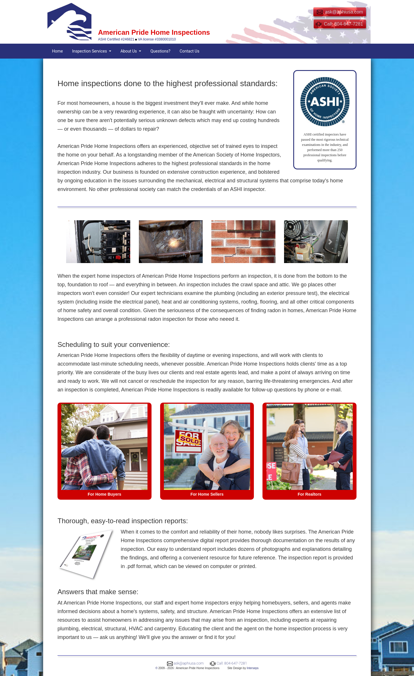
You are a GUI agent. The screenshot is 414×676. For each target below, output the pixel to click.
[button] (84, 241)
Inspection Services (90, 51)
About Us (129, 51)
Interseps (252, 668)
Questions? (160, 51)
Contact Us (190, 51)
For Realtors (309, 494)
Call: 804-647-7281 (232, 663)
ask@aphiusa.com (189, 663)
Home (57, 51)
